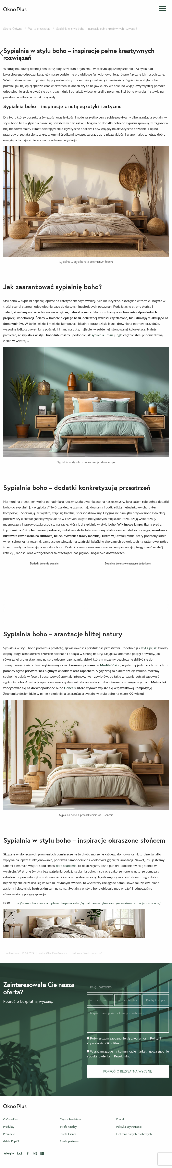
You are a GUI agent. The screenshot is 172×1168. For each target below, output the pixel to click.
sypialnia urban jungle (106, 335)
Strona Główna (12, 28)
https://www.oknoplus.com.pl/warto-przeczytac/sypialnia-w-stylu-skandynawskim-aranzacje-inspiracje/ (86, 903)
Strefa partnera (69, 1141)
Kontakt (121, 1119)
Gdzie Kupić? (11, 1141)
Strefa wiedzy (68, 1126)
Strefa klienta (68, 1134)
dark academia (66, 865)
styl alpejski (149, 648)
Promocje (9, 1134)
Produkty (8, 1126)
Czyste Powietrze (70, 1119)
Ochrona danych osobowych (134, 1134)
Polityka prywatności (129, 1126)
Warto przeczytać (39, 28)
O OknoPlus (10, 1119)
